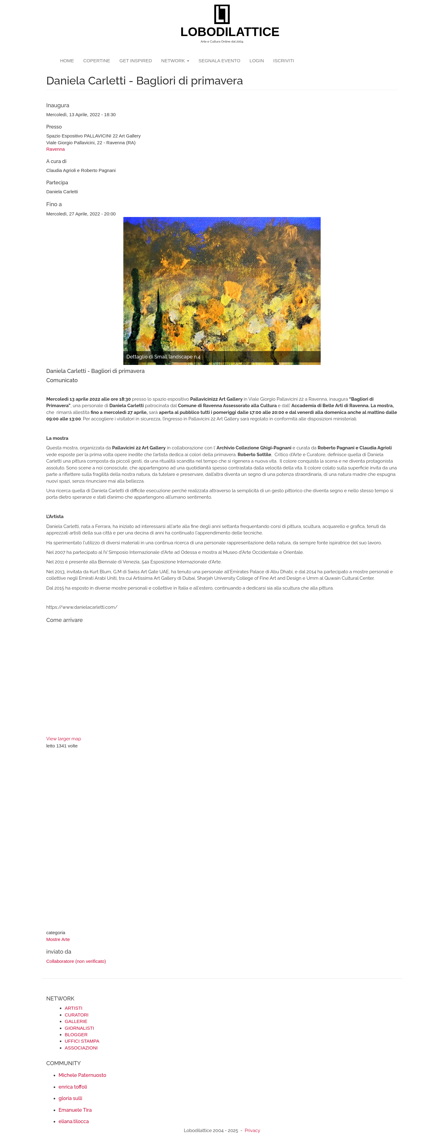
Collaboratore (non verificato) (76, 961)
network (175, 60)
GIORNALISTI (79, 1028)
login (256, 60)
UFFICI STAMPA (82, 1041)
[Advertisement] (222, 840)
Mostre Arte (58, 939)
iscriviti (283, 60)
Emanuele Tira (75, 1110)
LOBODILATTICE (224, 32)
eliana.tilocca (74, 1121)
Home (67, 60)
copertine (96, 60)
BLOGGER (76, 1034)
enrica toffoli (73, 1087)
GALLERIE (76, 1021)
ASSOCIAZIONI (81, 1047)
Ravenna (55, 149)
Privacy (252, 1130)
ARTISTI (73, 1008)
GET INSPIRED (135, 60)
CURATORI (76, 1014)
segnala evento (219, 60)
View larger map (63, 739)
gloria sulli (70, 1098)
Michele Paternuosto (82, 1075)
